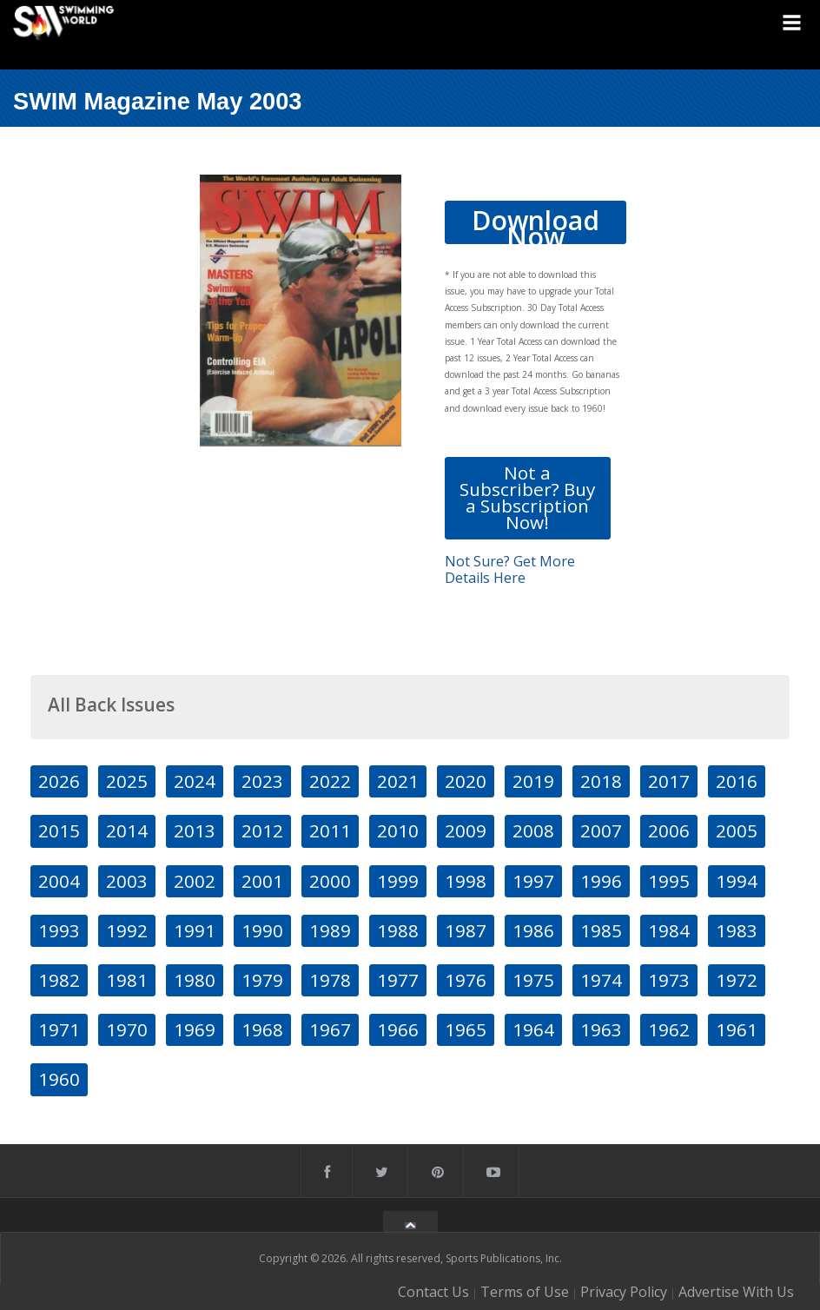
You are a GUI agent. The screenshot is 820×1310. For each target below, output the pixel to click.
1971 (59, 1029)
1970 (127, 1029)
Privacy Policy (623, 1291)
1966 (398, 1029)
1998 (465, 881)
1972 (736, 980)
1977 (398, 980)
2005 (736, 830)
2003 (127, 881)
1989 (330, 930)
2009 (465, 830)
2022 (330, 781)
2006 (669, 830)
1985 (601, 930)
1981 (127, 980)
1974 (601, 980)
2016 (736, 781)
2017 (669, 781)
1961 (736, 1029)
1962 (669, 1029)
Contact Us (433, 1291)
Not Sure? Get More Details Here (510, 569)
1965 (465, 1029)
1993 (59, 930)
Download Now (535, 223)
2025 (127, 781)
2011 (330, 830)
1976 (465, 980)
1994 (736, 881)
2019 (533, 781)
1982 (59, 980)
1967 (330, 1029)
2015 (59, 830)
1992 (127, 930)
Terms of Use (524, 1291)
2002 (194, 881)
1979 (262, 980)
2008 (533, 830)
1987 (465, 930)
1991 (194, 930)
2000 (330, 881)
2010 (398, 830)
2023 (262, 781)
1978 (330, 980)
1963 (601, 1029)
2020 (465, 781)
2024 (194, 781)
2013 (194, 830)
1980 (194, 980)
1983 (736, 930)
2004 (59, 881)
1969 (194, 1029)
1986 (533, 930)
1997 (533, 881)
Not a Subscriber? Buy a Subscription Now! (527, 497)
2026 (59, 781)
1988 (398, 930)
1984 (669, 930)
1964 (533, 1029)
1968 (262, 1029)
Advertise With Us (736, 1291)
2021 (398, 781)
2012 (262, 830)
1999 (398, 881)
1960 (59, 1079)
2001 (262, 881)
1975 (533, 980)
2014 (127, 830)
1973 (669, 980)
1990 (262, 930)
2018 (601, 781)
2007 (601, 830)
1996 (601, 881)
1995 (669, 881)
